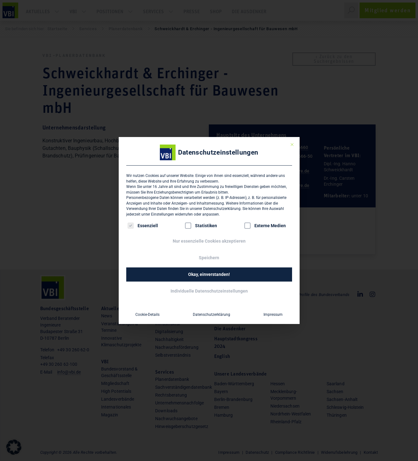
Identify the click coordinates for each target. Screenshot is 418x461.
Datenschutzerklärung (222, 208)
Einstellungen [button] (162, 214)
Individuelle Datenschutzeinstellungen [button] (209, 291)
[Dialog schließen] (292, 145)
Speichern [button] (209, 257)
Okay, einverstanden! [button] (209, 274)
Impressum (273, 314)
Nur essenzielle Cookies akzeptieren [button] (209, 241)
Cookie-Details (147, 314)
